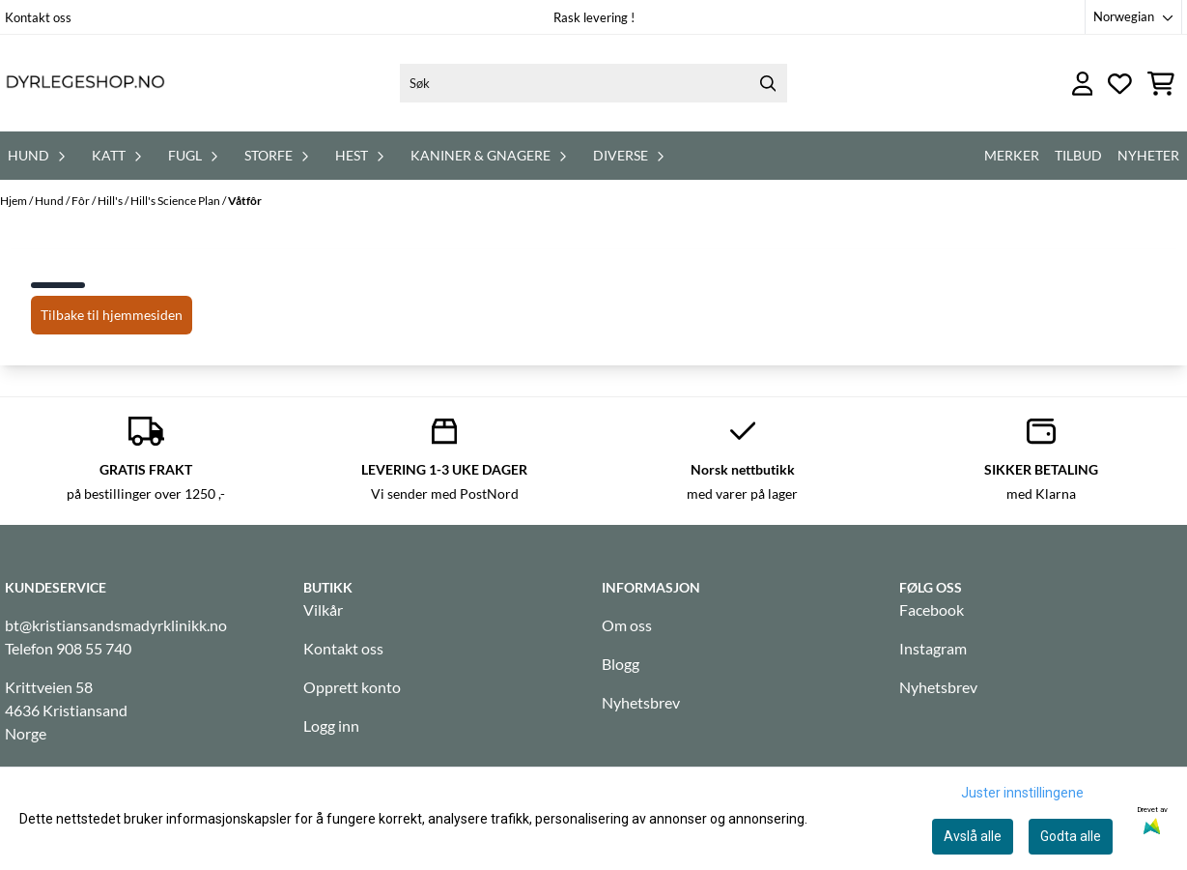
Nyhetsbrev (641, 702)
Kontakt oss (38, 17)
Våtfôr (245, 200)
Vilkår (323, 609)
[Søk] (593, 83)
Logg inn (331, 725)
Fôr (81, 200)
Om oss (627, 625)
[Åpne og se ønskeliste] (1120, 83)
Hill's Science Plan (176, 200)
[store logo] (85, 83)
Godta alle (1070, 836)
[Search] (768, 83)
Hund (50, 200)
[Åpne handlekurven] (1161, 83)
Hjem (14, 200)
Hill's (111, 200)
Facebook (931, 609)
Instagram (933, 648)
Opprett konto (352, 687)
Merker (1011, 155)
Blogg (620, 663)
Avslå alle (973, 836)
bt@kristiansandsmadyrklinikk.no (116, 625)
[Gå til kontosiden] (1082, 83)
